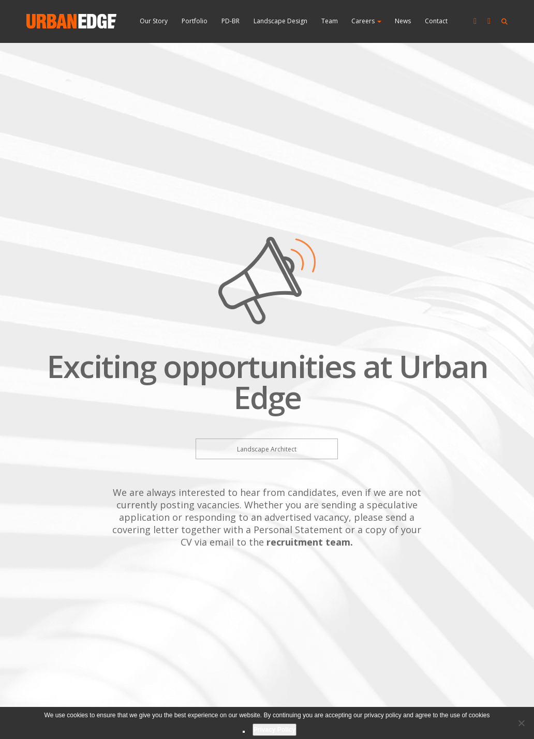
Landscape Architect (266, 449)
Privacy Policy (274, 729)
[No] (521, 723)
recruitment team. (309, 542)
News (403, 21)
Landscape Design (280, 21)
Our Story (154, 21)
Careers (366, 21)
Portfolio (194, 21)
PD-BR (230, 21)
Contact (436, 21)
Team (329, 21)
